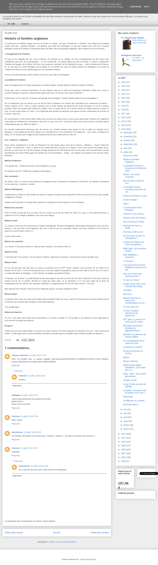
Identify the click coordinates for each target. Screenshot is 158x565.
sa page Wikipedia (55, 121)
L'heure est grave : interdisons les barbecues (131, 313)
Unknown (23, 376)
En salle (11, 24)
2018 (123, 109)
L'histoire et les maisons (133, 214)
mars (125, 421)
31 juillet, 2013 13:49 (32, 432)
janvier (126, 429)
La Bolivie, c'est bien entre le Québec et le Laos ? (134, 391)
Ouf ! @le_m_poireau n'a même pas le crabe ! (134, 320)
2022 (123, 94)
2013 (123, 129)
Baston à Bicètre (130, 361)
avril (125, 417)
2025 (123, 82)
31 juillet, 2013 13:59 (39, 466)
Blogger (93, 559)
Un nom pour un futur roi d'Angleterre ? (134, 237)
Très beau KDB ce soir (133, 232)
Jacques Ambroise (20, 355)
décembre (128, 132)
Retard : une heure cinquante (131, 175)
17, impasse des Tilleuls (132, 38)
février (126, 425)
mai (125, 413)
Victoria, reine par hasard (134, 218)
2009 (123, 445)
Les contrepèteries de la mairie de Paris (133, 342)
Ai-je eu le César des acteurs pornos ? (132, 275)
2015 (123, 121)
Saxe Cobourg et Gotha (133, 222)
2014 (123, 125)
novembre (128, 136)
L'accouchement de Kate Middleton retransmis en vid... (135, 267)
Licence (25, 24)
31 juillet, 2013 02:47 (29, 395)
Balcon (126, 357)
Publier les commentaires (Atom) (62, 542)
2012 (123, 434)
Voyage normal (129, 380)
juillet (126, 152)
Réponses (18, 371)
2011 (123, 438)
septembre (128, 144)
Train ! (126, 204)
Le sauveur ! (128, 261)
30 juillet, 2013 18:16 (36, 376)
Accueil (56, 532)
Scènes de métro (130, 155)
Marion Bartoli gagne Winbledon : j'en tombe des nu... (134, 367)
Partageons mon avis (131, 55)
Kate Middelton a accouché (130, 256)
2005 (123, 461)
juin (125, 409)
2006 (123, 457)
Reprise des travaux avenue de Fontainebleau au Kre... (134, 300)
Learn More (135, 7)
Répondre (16, 365)
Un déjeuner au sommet (133, 400)
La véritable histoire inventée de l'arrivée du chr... (134, 189)
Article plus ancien (100, 532)
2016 (123, 117)
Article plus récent (14, 532)
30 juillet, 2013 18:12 (37, 355)
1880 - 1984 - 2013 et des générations (134, 375)
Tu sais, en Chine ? (131, 280)
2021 (123, 98)
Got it (147, 7)
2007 (123, 453)
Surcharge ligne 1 (131, 404)
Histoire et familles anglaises (131, 160)
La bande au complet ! (133, 347)
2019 (123, 106)
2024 (123, 86)
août (125, 148)
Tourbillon (127, 290)
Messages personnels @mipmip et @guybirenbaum (133, 328)
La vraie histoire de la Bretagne (132, 208)
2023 (123, 90)
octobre (127, 140)
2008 (123, 449)
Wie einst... (128, 294)
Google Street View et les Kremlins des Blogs (134, 285)
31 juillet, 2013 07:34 (29, 416)
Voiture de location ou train (135, 196)
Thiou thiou (128, 397)
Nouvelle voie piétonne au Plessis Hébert (134, 335)
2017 (123, 113)
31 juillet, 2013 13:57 (29, 448)
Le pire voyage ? (130, 200)
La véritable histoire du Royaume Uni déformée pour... (134, 168)
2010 (123, 442)
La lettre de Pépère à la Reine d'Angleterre (133, 243)
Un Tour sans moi (131, 307)
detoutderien (17, 432)
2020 (123, 102)
